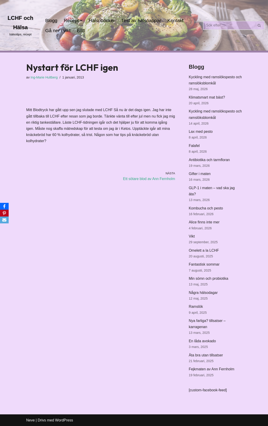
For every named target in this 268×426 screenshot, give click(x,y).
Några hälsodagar (203, 293)
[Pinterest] (4, 213)
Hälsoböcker (102, 20)
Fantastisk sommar (204, 264)
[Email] (4, 220)
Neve (30, 420)
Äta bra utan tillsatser (206, 355)
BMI (81, 30)
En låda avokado (202, 341)
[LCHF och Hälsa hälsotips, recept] (20, 25)
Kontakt (175, 20)
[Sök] (228, 25)
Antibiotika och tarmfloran (209, 160)
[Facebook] (4, 206)
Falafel (194, 146)
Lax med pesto (201, 131)
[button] (81, 20)
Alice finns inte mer (204, 222)
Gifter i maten (200, 174)
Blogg (51, 20)
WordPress (64, 420)
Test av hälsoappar (141, 20)
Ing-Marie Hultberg (44, 77)
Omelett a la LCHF (204, 250)
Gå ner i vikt (58, 30)
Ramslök (196, 306)
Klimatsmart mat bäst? (207, 97)
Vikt (192, 236)
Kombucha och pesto (206, 208)
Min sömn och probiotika (208, 278)
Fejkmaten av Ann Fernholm (211, 369)
